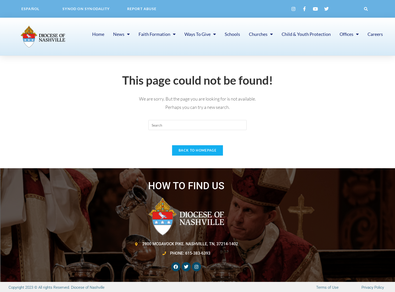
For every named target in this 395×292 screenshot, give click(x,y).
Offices (349, 34)
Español (30, 9)
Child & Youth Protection (306, 34)
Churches (261, 34)
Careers (375, 34)
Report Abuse (141, 9)
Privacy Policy (372, 287)
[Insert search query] (197, 125)
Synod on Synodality (86, 9)
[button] (366, 9)
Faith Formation (157, 34)
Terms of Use (327, 287)
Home (98, 34)
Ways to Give (200, 34)
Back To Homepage (197, 150)
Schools (232, 34)
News (121, 34)
